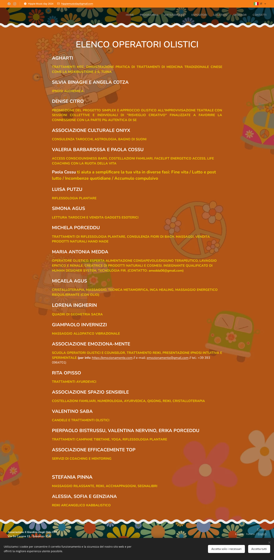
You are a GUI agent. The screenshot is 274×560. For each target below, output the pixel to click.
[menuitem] (231, 15)
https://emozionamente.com (112, 358)
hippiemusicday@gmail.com (77, 3)
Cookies (261, 529)
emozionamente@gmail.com (168, 358)
